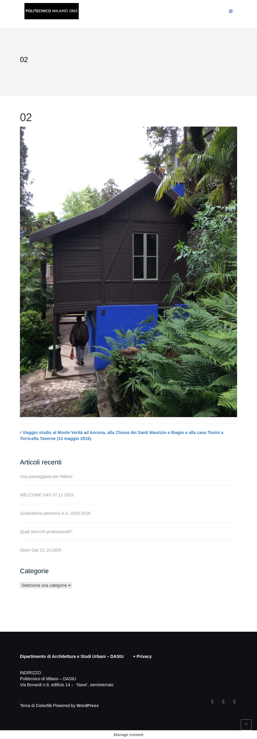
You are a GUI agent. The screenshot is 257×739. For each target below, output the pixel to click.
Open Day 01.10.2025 (40, 550)
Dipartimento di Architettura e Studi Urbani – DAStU (72, 656)
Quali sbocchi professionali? (46, 531)
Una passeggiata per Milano (46, 476)
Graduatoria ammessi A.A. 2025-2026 (55, 513)
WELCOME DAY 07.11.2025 (47, 494)
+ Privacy (142, 656)
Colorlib (44, 705)
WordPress (88, 705)
